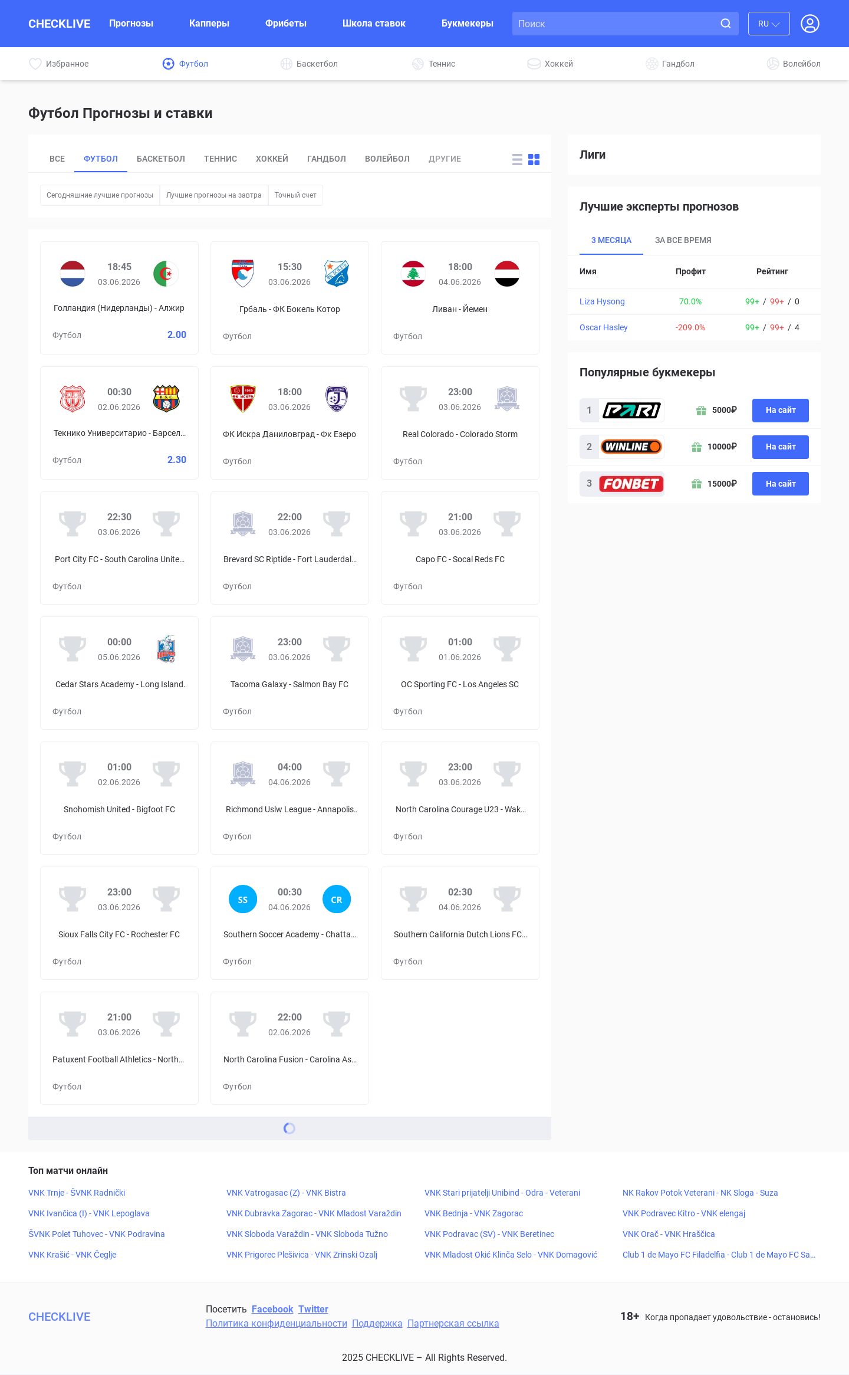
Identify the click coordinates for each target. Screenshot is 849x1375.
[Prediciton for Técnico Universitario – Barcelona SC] (119, 423)
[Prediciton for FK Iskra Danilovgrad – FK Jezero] (289, 423)
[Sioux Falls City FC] (72, 899)
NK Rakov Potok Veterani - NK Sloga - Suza (700, 1192)
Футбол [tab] (101, 158)
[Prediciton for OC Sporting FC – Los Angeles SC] (460, 673)
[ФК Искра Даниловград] (243, 399)
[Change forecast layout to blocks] (533, 159)
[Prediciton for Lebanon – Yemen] (460, 298)
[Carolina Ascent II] (337, 1024)
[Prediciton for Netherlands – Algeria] (119, 298)
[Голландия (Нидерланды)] (72, 274)
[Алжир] (166, 274)
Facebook (273, 1309)
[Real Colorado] (413, 399)
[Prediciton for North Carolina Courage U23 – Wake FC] (460, 798)
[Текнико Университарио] (72, 399)
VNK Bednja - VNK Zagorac (473, 1213)
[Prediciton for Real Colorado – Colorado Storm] (460, 423)
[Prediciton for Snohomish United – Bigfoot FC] (119, 798)
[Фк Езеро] (337, 399)
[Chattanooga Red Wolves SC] (337, 899)
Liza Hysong (602, 301)
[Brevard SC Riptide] (243, 524)
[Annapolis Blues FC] (337, 774)
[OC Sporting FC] (413, 649)
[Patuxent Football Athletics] (72, 1024)
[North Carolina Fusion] (243, 1024)
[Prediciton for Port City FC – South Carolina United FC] (119, 548)
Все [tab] (57, 158)
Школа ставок (374, 23)
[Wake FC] (507, 774)
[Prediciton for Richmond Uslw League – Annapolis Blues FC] (289, 798)
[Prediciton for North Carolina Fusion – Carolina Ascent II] (289, 1048)
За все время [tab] (683, 240)
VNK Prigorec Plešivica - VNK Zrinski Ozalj (301, 1254)
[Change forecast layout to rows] (517, 159)
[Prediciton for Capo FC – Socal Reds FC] (460, 548)
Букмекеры (467, 23)
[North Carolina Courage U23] (413, 774)
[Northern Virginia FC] (166, 1024)
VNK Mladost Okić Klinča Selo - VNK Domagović (510, 1254)
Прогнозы (131, 23)
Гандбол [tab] (326, 158)
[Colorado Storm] (507, 399)
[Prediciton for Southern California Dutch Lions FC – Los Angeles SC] (460, 923)
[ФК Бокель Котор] (337, 274)
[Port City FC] (72, 524)
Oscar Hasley (604, 327)
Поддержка (377, 1323)
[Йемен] (507, 274)
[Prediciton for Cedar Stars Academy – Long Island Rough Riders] (119, 673)
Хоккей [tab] (272, 158)
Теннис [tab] (220, 158)
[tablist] (269, 159)
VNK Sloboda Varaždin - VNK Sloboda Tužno (307, 1234)
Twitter (313, 1309)
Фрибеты (286, 23)
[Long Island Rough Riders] (166, 649)
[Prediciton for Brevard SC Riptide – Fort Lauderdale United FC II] (289, 548)
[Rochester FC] (166, 899)
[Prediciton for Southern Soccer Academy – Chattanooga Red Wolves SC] (289, 923)
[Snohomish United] (72, 774)
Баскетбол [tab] (161, 158)
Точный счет (296, 195)
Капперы (209, 23)
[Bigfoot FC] (166, 774)
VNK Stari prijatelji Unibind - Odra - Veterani (502, 1192)
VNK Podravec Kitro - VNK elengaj (684, 1213)
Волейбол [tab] (387, 158)
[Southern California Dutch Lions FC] (413, 899)
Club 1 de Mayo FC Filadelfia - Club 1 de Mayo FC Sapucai (719, 1255)
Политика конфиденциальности (276, 1323)
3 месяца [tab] (611, 240)
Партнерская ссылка (453, 1323)
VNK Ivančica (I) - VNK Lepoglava (89, 1213)
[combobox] (769, 23)
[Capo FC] (413, 524)
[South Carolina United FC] (166, 524)
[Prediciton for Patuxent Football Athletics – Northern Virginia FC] (119, 1048)
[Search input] (615, 23)
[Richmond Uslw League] (243, 774)
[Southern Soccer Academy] (243, 899)
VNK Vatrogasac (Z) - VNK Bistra (286, 1192)
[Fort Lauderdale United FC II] (337, 524)
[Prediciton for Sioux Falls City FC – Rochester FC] (119, 923)
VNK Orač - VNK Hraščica (669, 1234)
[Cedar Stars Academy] (72, 649)
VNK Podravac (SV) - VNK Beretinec (489, 1234)
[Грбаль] (243, 274)
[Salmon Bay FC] (337, 649)
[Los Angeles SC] (507, 649)
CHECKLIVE (59, 24)
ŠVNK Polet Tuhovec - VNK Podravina (96, 1234)
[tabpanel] (694, 297)
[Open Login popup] (810, 23)
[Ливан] (413, 274)
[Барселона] (166, 399)
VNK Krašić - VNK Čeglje (72, 1254)
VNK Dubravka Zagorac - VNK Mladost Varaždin (314, 1213)
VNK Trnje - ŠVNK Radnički (76, 1192)
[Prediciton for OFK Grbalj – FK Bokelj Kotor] (289, 298)
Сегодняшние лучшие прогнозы (100, 195)
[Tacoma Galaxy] (243, 649)
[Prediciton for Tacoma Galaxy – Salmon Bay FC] (289, 673)
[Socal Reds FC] (507, 524)
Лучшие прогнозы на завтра (214, 195)
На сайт (781, 410)
